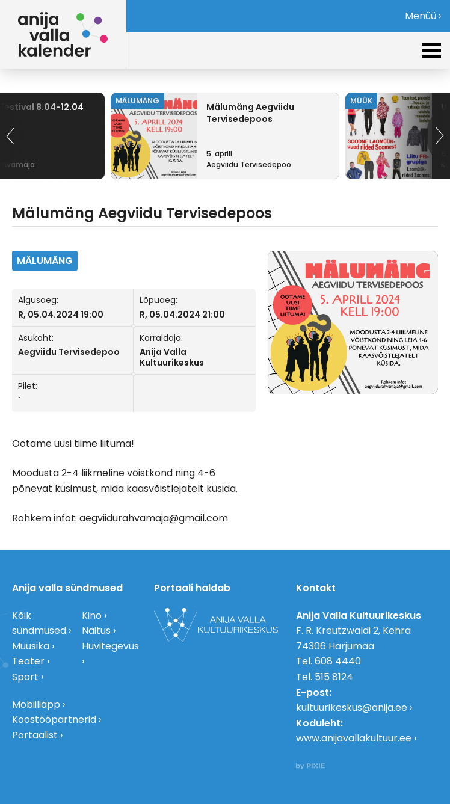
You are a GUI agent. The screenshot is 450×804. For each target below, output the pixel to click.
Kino (92, 615)
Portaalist (35, 735)
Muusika (30, 646)
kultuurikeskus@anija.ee (351, 707)
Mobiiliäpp (36, 704)
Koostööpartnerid (54, 719)
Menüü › (423, 16)
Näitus (96, 630)
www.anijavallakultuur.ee (353, 738)
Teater (28, 661)
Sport (25, 677)
